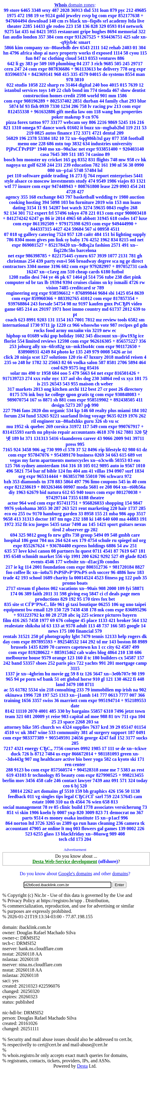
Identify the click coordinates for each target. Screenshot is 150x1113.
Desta (82, 1066)
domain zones (74, 4)
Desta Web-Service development (64, 861)
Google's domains (75, 873)
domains (120, 873)
